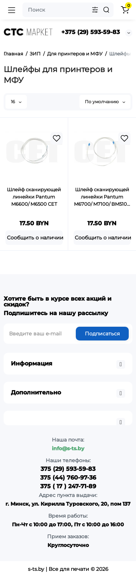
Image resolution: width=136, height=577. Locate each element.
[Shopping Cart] (124, 9)
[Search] (106, 10)
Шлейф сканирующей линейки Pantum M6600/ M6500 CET (34, 197)
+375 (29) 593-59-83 (90, 32)
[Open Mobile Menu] (12, 9)
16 (16, 101)
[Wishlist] (56, 138)
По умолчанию (105, 101)
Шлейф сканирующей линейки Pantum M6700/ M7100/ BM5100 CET (102, 197)
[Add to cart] (34, 237)
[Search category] (95, 10)
